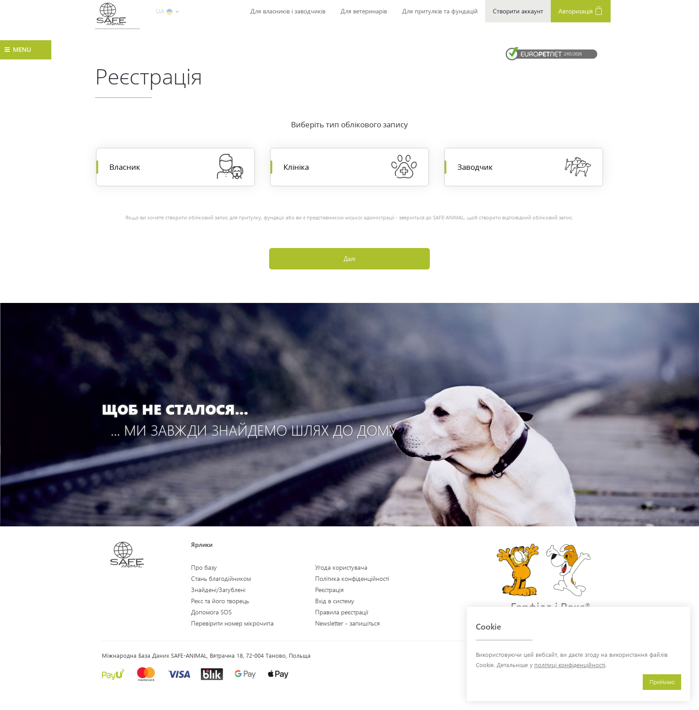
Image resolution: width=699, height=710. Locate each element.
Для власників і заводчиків (287, 11)
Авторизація (580, 10)
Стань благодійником (221, 578)
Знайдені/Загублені (218, 589)
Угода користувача (341, 567)
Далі (349, 259)
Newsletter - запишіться (347, 623)
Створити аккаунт (518, 11)
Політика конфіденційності (352, 578)
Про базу (204, 567)
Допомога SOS (211, 612)
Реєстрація (329, 589)
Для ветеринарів (364, 11)
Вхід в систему (334, 601)
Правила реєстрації (341, 612)
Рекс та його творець (220, 601)
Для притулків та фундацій (440, 11)
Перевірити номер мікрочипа (232, 623)
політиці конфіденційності (569, 664)
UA (167, 11)
